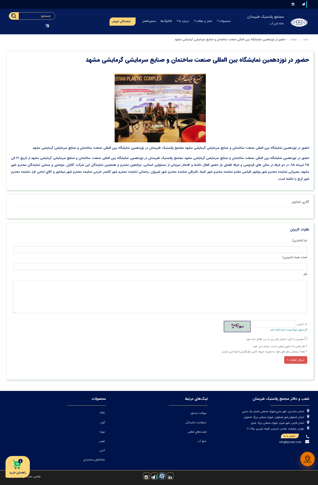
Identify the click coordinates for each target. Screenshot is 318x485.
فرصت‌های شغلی (197, 432)
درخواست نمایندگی (196, 422)
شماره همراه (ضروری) (294, 257)
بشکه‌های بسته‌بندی (94, 460)
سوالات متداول (198, 413)
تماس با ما (291, 436)
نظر (305, 274)
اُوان (102, 422)
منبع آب (202, 441)
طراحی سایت (33, 476)
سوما (102, 432)
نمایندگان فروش (121, 21)
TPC (102, 413)
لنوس (102, 441)
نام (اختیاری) (299, 240)
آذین (102, 450)
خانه (305, 39)
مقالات (293, 39)
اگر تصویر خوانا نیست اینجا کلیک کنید (288, 330)
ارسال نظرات (295, 359)
